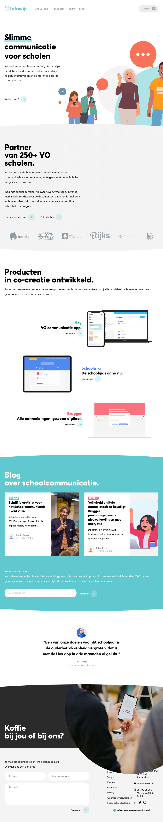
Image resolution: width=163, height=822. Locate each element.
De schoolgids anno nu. (102, 371)
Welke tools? (12, 99)
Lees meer (69, 333)
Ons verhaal (41, 8)
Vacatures (112, 787)
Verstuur (84, 593)
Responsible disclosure (119, 803)
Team (72, 8)
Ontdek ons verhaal (15, 217)
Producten (58, 8)
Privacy (110, 792)
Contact (148, 8)
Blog (81, 8)
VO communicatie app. (61, 325)
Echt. (57, 761)
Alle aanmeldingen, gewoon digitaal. (49, 416)
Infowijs (16, 9)
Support (111, 777)
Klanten (111, 782)
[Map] (81, 189)
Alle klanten (47, 217)
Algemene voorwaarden (119, 797)
